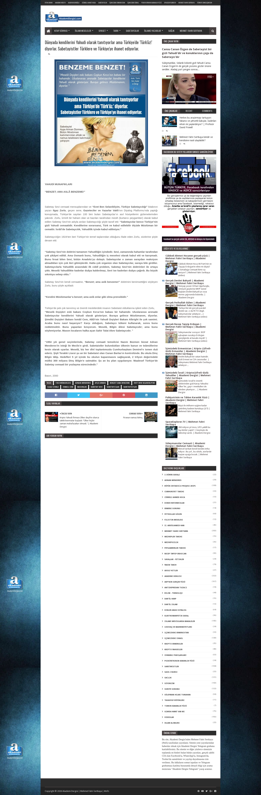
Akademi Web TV (60, 2)
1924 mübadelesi (63, 383)
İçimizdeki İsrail (133, 2)
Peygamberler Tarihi (175, 548)
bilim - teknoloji (173, 593)
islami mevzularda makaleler (179, 621)
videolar (169, 717)
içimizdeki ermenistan (176, 633)
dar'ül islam (170, 604)
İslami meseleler (83, 30)
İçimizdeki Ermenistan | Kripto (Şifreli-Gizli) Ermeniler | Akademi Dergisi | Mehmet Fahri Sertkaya (188, 351)
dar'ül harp (170, 599)
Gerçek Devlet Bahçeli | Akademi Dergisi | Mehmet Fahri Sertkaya (184, 282)
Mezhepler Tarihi (173, 537)
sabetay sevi (97, 387)
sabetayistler (130, 387)
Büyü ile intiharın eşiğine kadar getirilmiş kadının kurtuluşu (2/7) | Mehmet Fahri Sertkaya (194, 408)
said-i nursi (170, 672)
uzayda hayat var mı (174, 712)
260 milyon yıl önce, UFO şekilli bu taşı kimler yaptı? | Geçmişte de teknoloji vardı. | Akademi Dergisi (194, 430)
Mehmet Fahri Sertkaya (186, 2)
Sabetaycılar (132, 30)
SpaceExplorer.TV (170, 2)
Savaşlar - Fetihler (174, 559)
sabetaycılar (113, 387)
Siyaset (102, 30)
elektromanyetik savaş (176, 616)
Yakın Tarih (170, 565)
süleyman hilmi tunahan (177, 695)
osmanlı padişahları (175, 655)
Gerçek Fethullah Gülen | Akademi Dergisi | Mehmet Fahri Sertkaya (185, 304)
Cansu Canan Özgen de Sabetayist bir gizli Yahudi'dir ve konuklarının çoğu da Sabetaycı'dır (187, 53)
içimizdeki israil (173, 638)
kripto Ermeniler (173, 644)
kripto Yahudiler (173, 649)
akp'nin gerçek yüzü (174, 582)
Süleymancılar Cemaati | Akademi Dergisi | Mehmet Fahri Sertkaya (185, 444)
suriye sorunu (172, 689)
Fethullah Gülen (173, 514)
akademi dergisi (173, 576)
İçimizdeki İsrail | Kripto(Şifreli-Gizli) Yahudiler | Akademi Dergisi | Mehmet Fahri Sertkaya (188, 375)
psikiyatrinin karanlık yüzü (179, 661)
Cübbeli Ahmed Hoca (174, 497)
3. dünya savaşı (172, 475)
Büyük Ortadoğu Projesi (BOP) (180, 486)
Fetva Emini (49, 2)
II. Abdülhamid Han (174, 525)
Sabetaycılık (102, 2)
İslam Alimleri (172, 723)
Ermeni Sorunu (172, 508)
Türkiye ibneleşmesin (204, 2)
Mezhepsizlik (171, 542)
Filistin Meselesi (173, 520)
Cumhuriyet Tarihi (174, 492)
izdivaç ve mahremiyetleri (178, 627)
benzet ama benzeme (120, 383)
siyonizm (169, 683)
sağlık (167, 678)
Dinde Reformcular (174, 503)
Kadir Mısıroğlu (73, 2)
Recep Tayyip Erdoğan (175, 554)
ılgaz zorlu (53, 387)
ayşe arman (100, 383)
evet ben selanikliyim (144, 383)
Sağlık (171, 30)
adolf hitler (171, 571)
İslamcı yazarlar (152, 30)
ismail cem (68, 387)
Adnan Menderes (83, 383)
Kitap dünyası (60, 30)
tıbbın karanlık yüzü (175, 706)
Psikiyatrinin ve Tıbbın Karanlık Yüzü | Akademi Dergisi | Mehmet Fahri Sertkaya (187, 400)
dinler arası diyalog (175, 610)
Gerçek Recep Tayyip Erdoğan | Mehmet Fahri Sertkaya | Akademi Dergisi (185, 327)
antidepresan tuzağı (175, 588)
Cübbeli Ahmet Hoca (89, 2)
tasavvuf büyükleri (174, 700)
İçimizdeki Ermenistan (117, 2)
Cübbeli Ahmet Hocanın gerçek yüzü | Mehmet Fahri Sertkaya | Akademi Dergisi (187, 258)
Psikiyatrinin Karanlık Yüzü (151, 2)
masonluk (82, 387)
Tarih (115, 30)
